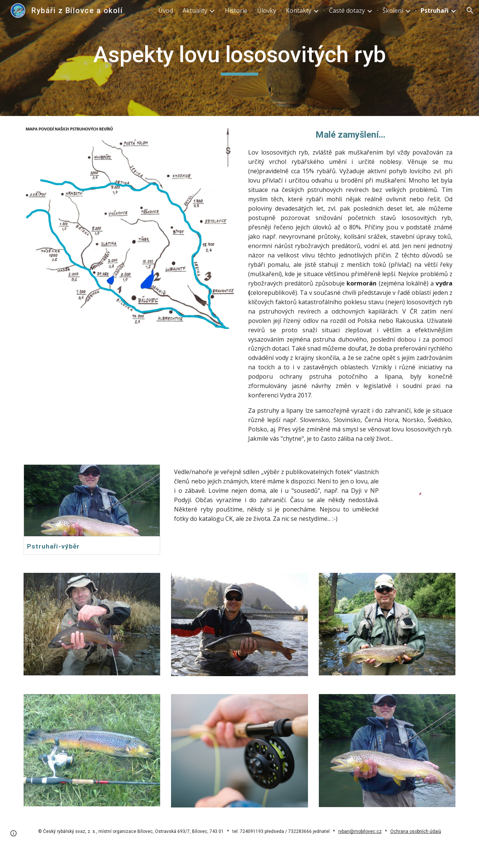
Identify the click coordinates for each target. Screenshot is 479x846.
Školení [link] (392, 10)
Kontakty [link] (298, 10)
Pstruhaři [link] (435, 10)
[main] (239, 58)
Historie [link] (236, 10)
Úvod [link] (165, 10)
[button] (470, 10)
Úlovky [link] (266, 10)
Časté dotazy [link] (347, 10)
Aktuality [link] (195, 10)
